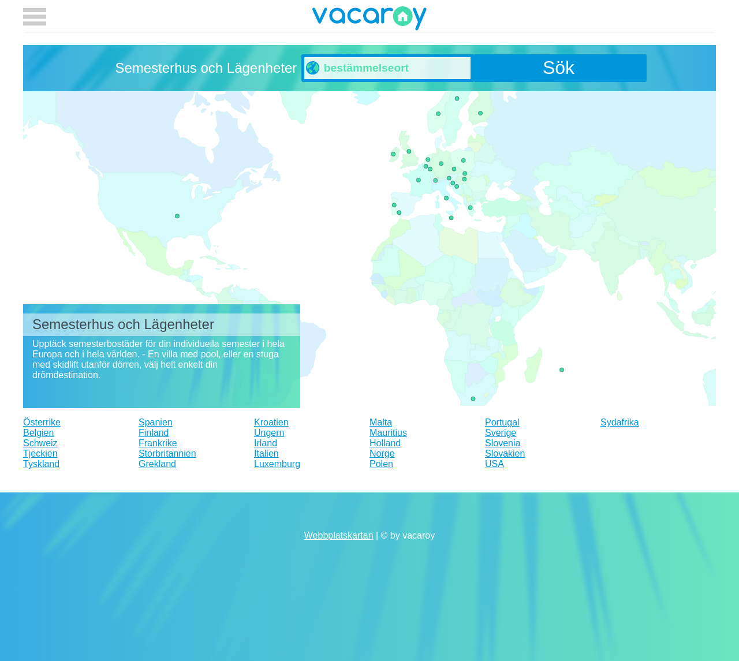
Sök (558, 67)
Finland (154, 433)
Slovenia (502, 443)
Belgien (38, 433)
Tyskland (41, 464)
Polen (381, 464)
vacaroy (369, 20)
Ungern (269, 433)
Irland (265, 443)
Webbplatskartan (339, 535)
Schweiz (40, 443)
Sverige (500, 433)
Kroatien (271, 422)
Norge (382, 453)
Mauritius (388, 433)
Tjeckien (40, 453)
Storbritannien (167, 453)
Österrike (42, 422)
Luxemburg (277, 464)
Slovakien (505, 453)
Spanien (156, 422)
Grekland (157, 464)
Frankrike (158, 443)
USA (494, 464)
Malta (381, 422)
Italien (266, 453)
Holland (385, 443)
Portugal (502, 422)
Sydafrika (619, 422)
